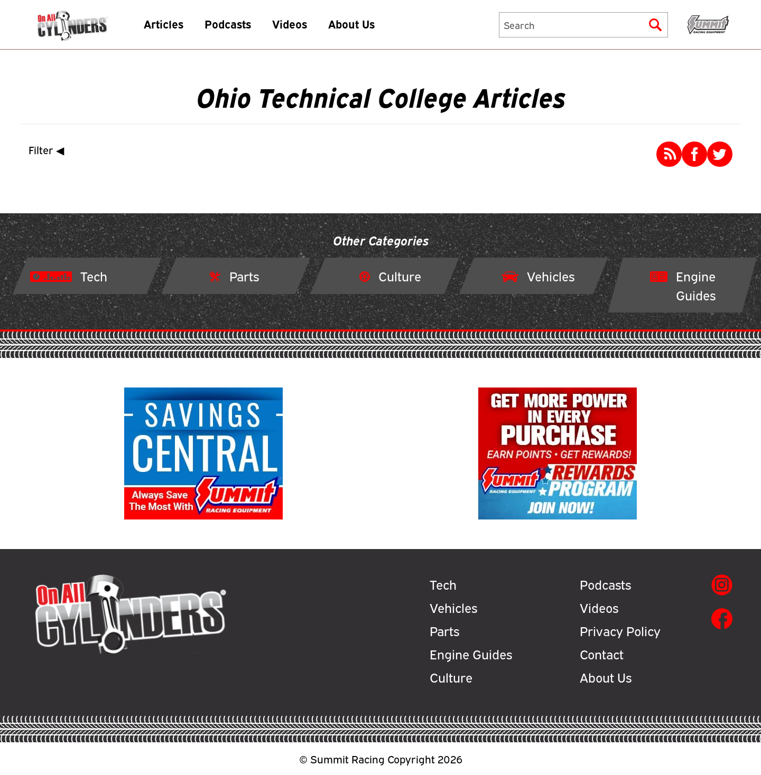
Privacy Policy (620, 630)
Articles (185, 28)
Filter (49, 149)
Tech (443, 583)
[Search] (583, 29)
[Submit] (655, 29)
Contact (602, 653)
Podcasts (249, 28)
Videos (311, 28)
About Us (373, 28)
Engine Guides (471, 653)
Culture (451, 676)
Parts (444, 630)
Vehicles (453, 607)
